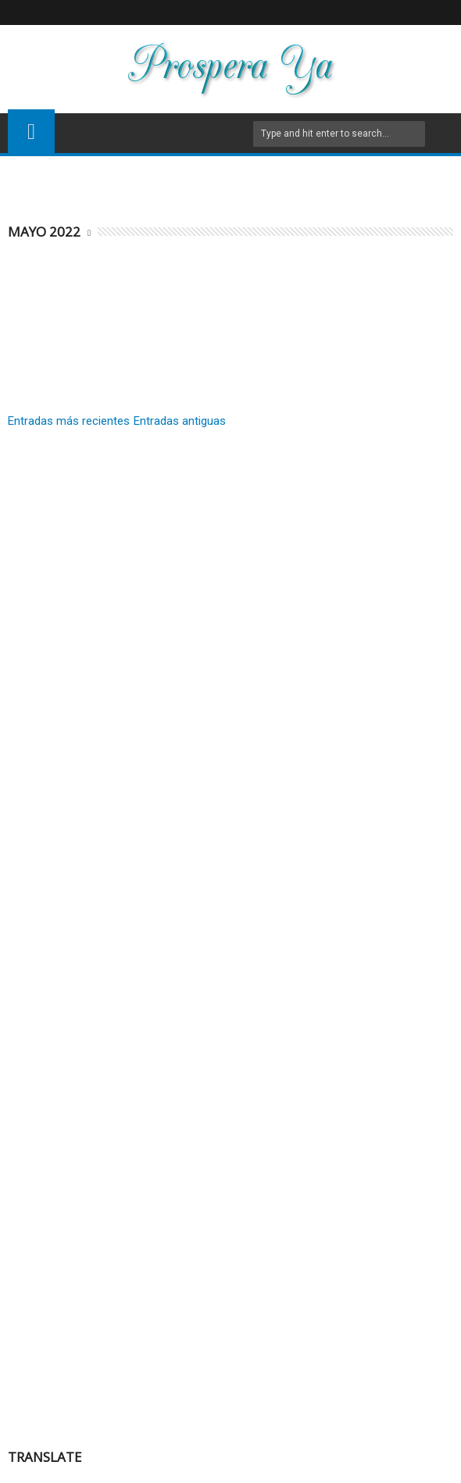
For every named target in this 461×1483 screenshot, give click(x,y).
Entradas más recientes (69, 421)
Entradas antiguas (180, 421)
